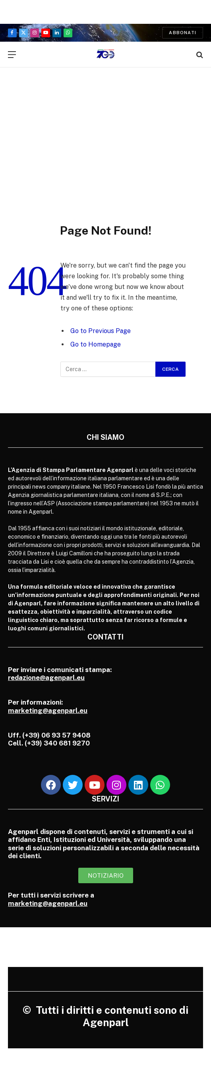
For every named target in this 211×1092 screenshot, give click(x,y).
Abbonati (182, 32)
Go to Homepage (95, 344)
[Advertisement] (105, 137)
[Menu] (12, 55)
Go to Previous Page (100, 331)
